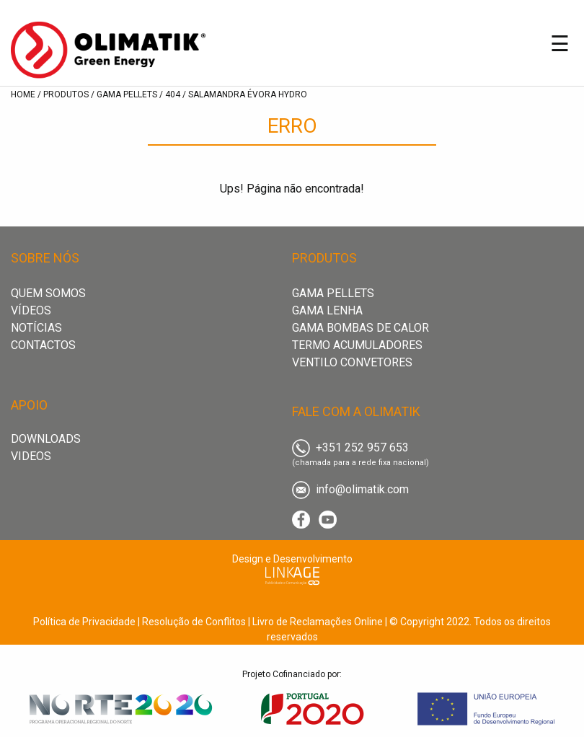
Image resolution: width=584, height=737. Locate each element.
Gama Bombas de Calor (360, 328)
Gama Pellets (333, 293)
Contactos (43, 345)
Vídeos (31, 310)
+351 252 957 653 (350, 447)
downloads (46, 439)
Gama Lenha (327, 310)
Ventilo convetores (352, 362)
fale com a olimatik (356, 411)
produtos (324, 257)
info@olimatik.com (350, 489)
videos (31, 456)
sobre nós (45, 257)
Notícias (36, 328)
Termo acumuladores (357, 345)
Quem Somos (48, 293)
